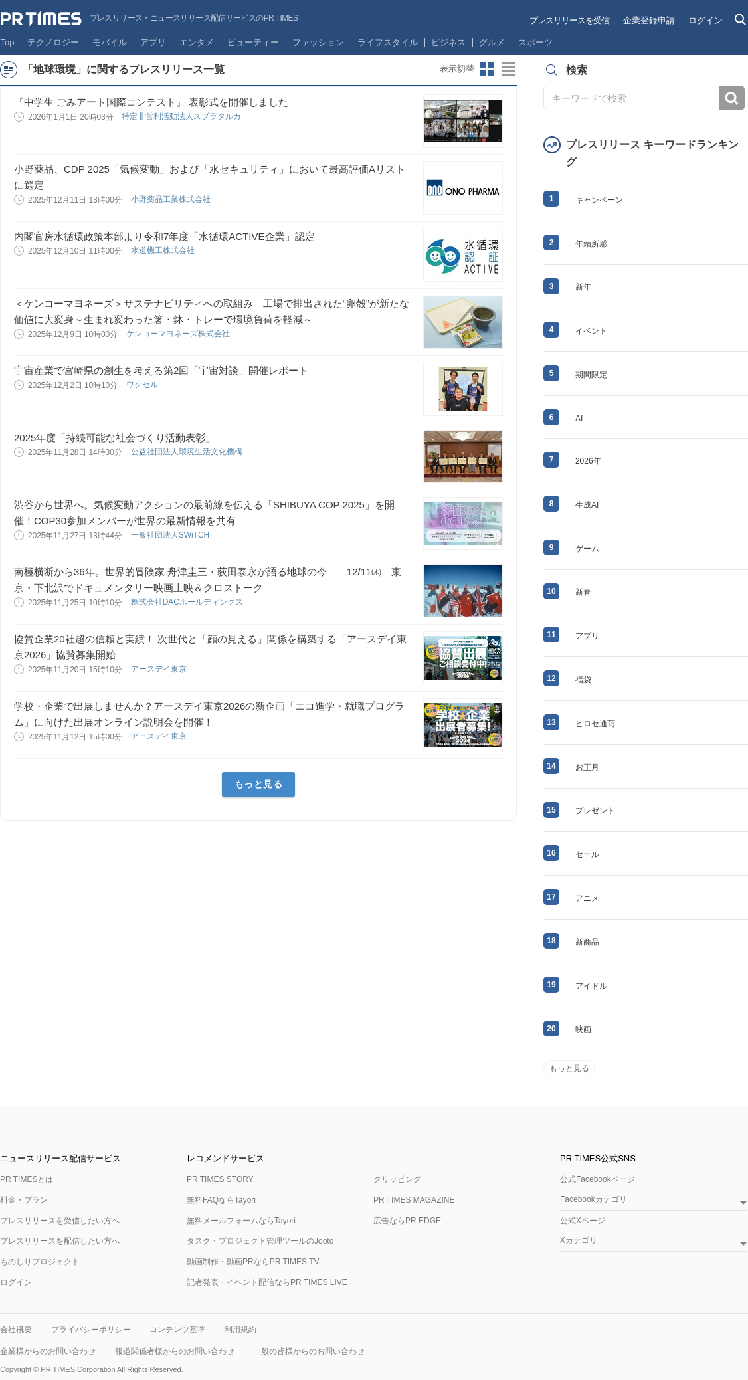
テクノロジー (53, 42)
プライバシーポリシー (91, 1329)
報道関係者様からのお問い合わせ (174, 1351)
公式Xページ (582, 1220)
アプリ (153, 42)
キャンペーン (599, 200)
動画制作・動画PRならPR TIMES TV (253, 1261)
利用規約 (240, 1329)
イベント (591, 331)
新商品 (587, 942)
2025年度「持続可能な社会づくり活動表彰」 (114, 437)
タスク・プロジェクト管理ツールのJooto (260, 1241)
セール (587, 854)
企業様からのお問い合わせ (48, 1351)
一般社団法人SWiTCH (171, 535)
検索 (732, 98)
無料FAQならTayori (221, 1200)
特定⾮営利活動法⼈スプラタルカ (182, 116)
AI (579, 418)
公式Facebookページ (597, 1179)
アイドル (591, 986)
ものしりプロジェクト (40, 1261)
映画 (583, 1029)
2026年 (588, 461)
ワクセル (143, 384)
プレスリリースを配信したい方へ (60, 1241)
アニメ (587, 898)
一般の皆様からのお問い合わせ (309, 1351)
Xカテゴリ (578, 1240)
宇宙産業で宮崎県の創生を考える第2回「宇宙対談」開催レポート (161, 370)
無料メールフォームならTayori (241, 1220)
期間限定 (591, 374)
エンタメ (196, 42)
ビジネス (448, 42)
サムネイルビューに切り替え (488, 69)
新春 (583, 592)
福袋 (583, 679)
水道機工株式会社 (164, 250)
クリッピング (397, 1179)
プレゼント (595, 810)
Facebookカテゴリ (593, 1199)
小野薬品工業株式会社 (172, 199)
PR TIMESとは (26, 1179)
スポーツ (535, 42)
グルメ (492, 42)
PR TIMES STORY (220, 1179)
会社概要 (16, 1329)
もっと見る (258, 784)
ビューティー (253, 42)
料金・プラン (24, 1200)
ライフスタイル (387, 42)
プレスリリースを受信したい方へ (60, 1220)
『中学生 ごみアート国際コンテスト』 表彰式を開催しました (151, 102)
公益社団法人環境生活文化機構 (187, 451)
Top (8, 42)
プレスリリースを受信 (569, 20)
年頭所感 (591, 243)
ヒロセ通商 (595, 723)
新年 (583, 287)
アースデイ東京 (160, 669)
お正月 (587, 767)
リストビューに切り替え (509, 69)
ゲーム (587, 548)
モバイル (109, 42)
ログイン (705, 20)
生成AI (587, 505)
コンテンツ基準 (177, 1329)
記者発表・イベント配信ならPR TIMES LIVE (267, 1282)
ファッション (318, 42)
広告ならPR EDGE (407, 1220)
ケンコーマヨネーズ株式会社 (179, 333)
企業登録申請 (649, 20)
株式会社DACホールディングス (188, 602)
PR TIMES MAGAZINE (413, 1200)
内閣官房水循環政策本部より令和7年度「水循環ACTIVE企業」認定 (164, 236)
